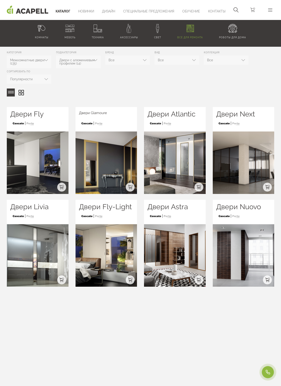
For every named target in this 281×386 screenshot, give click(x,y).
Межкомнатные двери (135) (27, 61)
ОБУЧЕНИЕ (191, 11)
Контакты (216, 11)
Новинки (86, 11)
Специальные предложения (148, 11)
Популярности (21, 79)
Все (111, 60)
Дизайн (108, 11)
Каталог (63, 11)
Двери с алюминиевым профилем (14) (77, 61)
